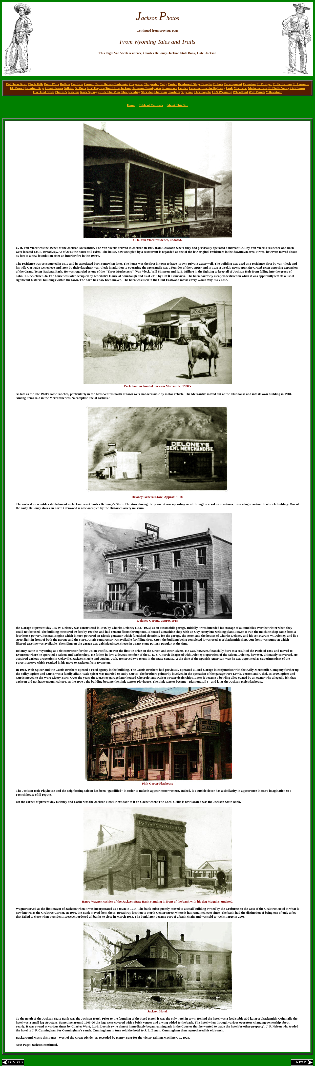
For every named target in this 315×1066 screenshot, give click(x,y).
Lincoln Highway (213, 88)
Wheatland (240, 92)
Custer (172, 84)
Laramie (195, 88)
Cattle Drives (104, 84)
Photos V (61, 92)
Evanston (249, 84)
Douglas (206, 84)
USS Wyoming (222, 92)
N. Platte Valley (279, 88)
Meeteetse (240, 88)
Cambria (77, 84)
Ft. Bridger (264, 84)
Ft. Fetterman (282, 84)
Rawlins (73, 92)
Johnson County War (146, 88)
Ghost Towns (54, 88)
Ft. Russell (17, 88)
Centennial (120, 84)
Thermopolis (202, 92)
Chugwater (151, 84)
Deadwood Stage (189, 84)
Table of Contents (151, 105)
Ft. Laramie (301, 84)
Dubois (218, 84)
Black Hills (35, 84)
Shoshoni (174, 92)
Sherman (160, 92)
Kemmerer (169, 88)
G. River (80, 88)
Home (131, 105)
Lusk (229, 88)
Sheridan (147, 92)
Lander (183, 88)
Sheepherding (130, 92)
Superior (187, 92)
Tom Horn (112, 88)
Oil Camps (297, 88)
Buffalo (65, 84)
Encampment (233, 84)
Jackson (125, 88)
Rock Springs (89, 92)
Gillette (69, 88)
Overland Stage (43, 92)
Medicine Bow (258, 88)
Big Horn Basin (16, 84)
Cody (163, 84)
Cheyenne (136, 84)
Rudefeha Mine (110, 92)
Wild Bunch (257, 92)
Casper (89, 84)
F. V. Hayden (96, 88)
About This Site (177, 105)
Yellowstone (274, 92)
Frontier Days (34, 88)
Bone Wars (51, 84)
